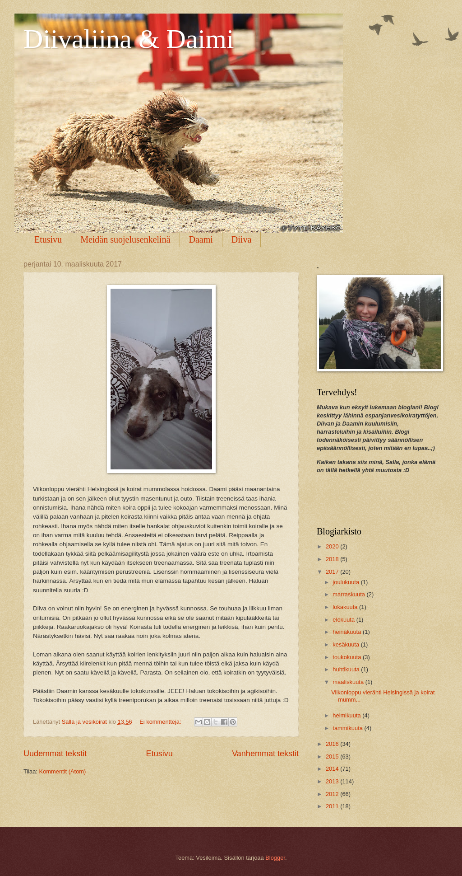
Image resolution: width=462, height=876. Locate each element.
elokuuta (344, 619)
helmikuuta (347, 715)
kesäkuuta (346, 644)
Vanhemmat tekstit (265, 753)
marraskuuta (349, 594)
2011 (333, 806)
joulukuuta (346, 582)
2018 (333, 559)
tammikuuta (348, 728)
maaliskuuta (349, 682)
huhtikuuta (347, 669)
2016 (333, 743)
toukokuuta (348, 657)
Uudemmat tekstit (55, 753)
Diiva (241, 239)
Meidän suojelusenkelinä (125, 239)
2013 (333, 781)
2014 (333, 768)
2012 (333, 794)
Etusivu (48, 239)
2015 (333, 756)
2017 (333, 571)
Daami (201, 239)
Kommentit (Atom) (62, 771)
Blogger (275, 857)
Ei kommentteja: (161, 721)
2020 (333, 546)
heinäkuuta (348, 631)
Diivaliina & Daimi (128, 39)
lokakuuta (346, 607)
